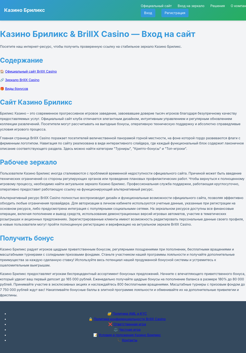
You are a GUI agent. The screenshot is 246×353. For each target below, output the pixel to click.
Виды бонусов (16, 89)
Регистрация (175, 13)
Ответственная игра (129, 324)
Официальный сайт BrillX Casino (31, 71)
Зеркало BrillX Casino (22, 80)
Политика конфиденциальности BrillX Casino (130, 319)
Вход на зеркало (191, 6)
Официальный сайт (156, 6)
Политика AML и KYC (130, 313)
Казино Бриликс (24, 10)
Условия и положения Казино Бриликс (130, 335)
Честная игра (130, 329)
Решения (217, 6)
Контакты (129, 340)
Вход (148, 13)
